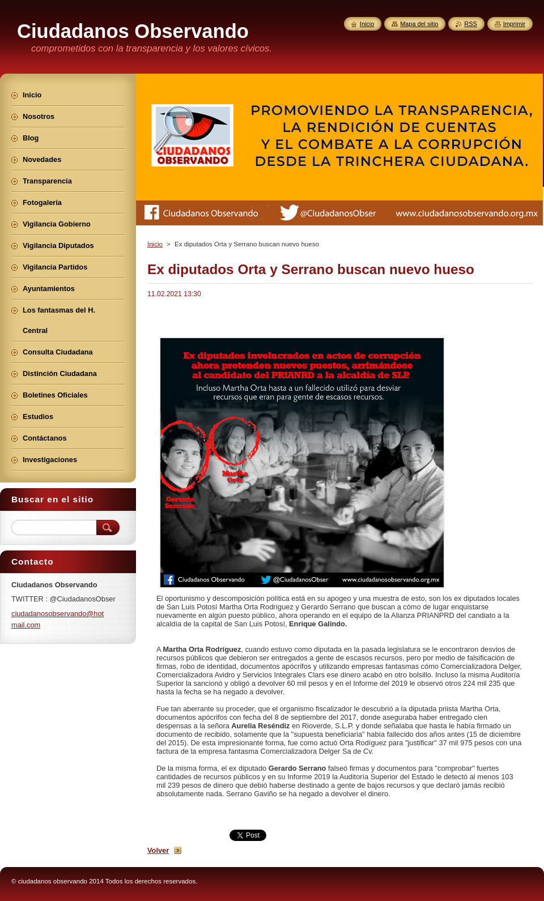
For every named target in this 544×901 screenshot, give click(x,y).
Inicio (155, 244)
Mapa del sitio (419, 23)
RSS (470, 23)
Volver (158, 850)
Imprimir (514, 23)
